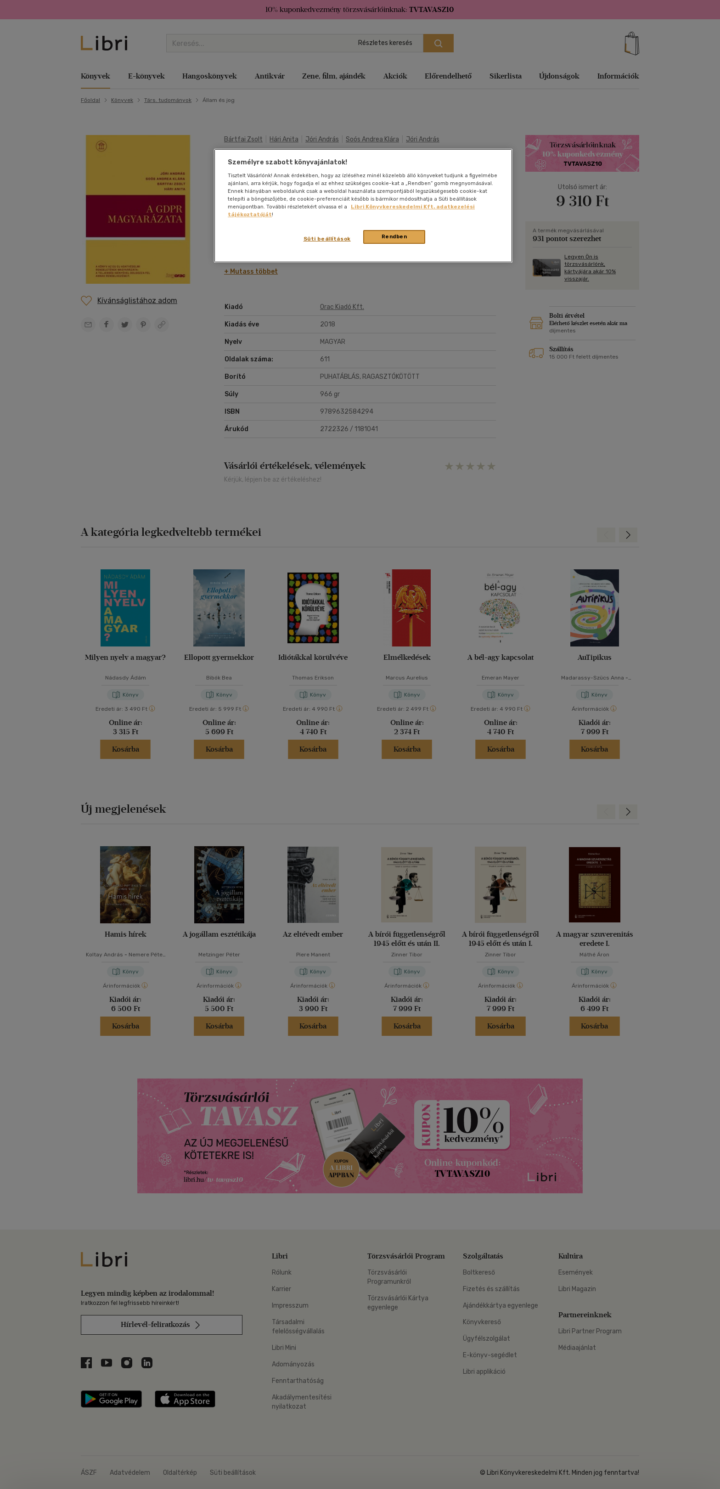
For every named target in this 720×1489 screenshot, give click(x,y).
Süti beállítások (327, 239)
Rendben (394, 236)
